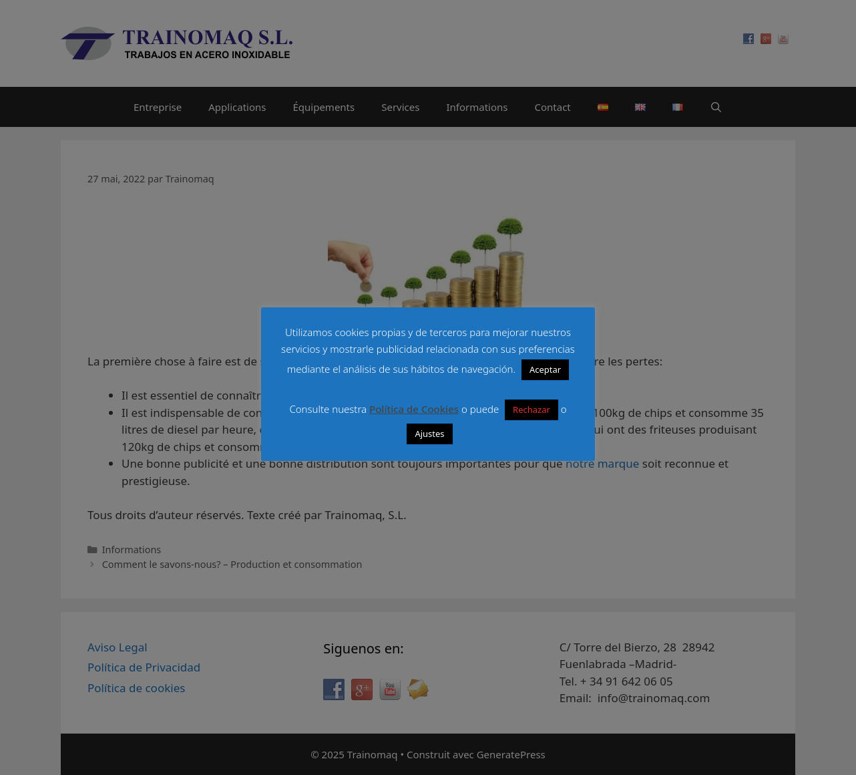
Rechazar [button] (531, 410)
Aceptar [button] (545, 369)
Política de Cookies (414, 409)
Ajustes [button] (429, 434)
